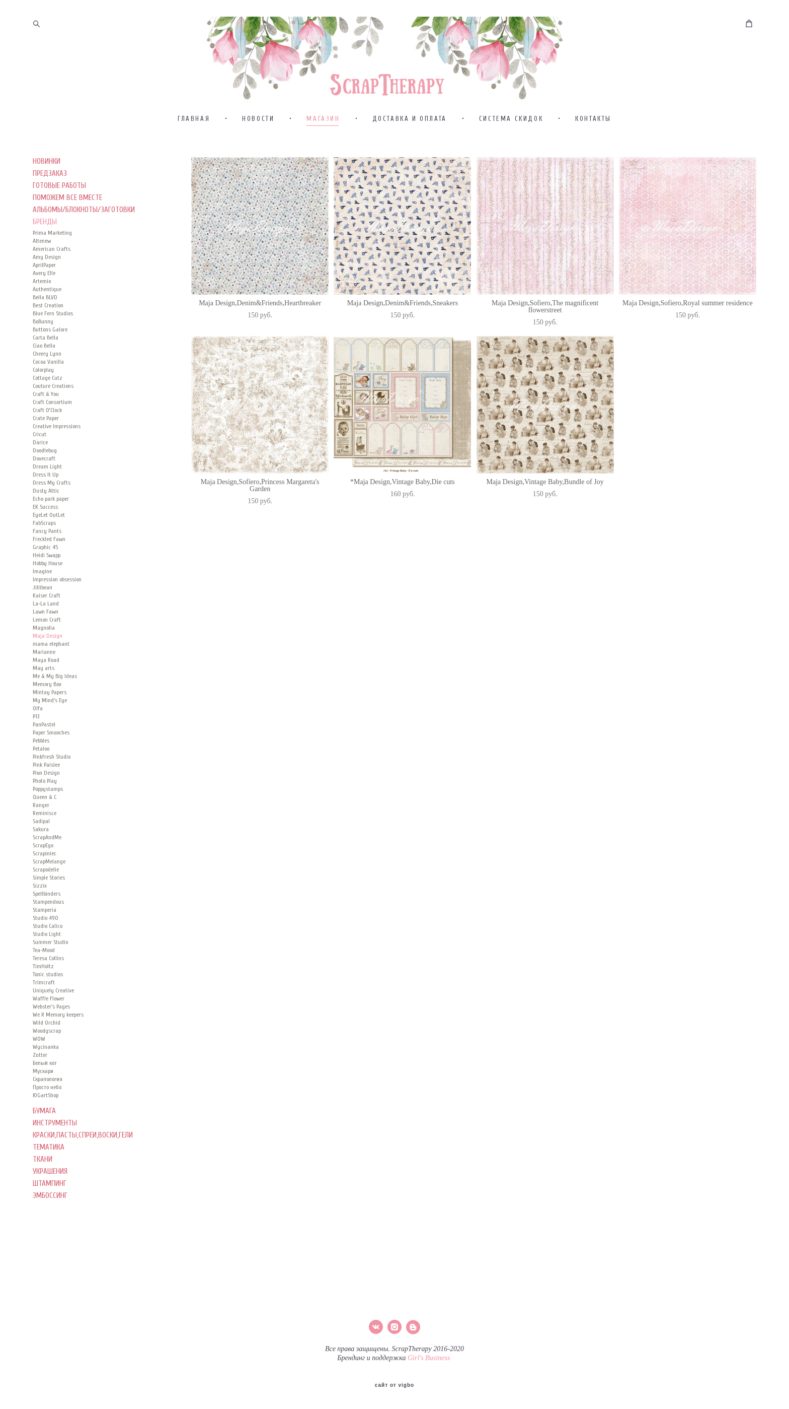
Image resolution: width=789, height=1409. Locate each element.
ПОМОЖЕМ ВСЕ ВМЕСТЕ (67, 197)
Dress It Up (45, 474)
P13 (36, 716)
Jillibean (42, 587)
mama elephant (51, 643)
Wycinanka (46, 1046)
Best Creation (48, 305)
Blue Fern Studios (53, 313)
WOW (39, 1038)
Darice (40, 442)
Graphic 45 (45, 547)
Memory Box (47, 684)
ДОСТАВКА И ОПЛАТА (409, 118)
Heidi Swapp (46, 555)
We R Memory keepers (58, 1014)
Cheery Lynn (47, 353)
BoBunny (43, 321)
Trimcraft (44, 982)
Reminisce (44, 813)
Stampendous (48, 901)
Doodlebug (45, 450)
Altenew (42, 240)
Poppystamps (48, 788)
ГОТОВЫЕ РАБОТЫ (59, 185)
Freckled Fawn (49, 539)
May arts (43, 668)
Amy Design (47, 256)
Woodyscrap (47, 1030)
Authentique (47, 289)
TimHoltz (43, 966)
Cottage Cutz (47, 377)
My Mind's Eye (50, 700)
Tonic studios (48, 974)
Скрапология (47, 1079)
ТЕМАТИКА (48, 1147)
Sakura (41, 829)
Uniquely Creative (53, 990)
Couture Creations (53, 385)
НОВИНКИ (46, 161)
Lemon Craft (47, 619)
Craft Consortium (52, 402)
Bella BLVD (45, 297)
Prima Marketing (52, 232)
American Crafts (51, 248)
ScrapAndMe (47, 837)
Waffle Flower (48, 998)
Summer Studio (50, 942)
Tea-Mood (44, 950)
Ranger (41, 805)
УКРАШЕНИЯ (50, 1171)
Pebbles (41, 740)
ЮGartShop (45, 1095)
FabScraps (44, 522)
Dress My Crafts (51, 482)
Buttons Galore (50, 329)
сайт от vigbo (394, 1385)
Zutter (40, 1054)
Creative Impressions (57, 426)
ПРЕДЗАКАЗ (50, 173)
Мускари (43, 1071)
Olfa (38, 708)
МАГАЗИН (323, 118)
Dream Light (47, 466)
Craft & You (46, 393)
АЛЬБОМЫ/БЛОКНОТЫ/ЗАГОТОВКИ (84, 210)
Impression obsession (57, 579)
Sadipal (41, 821)
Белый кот (45, 1062)
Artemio (42, 281)
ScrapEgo (43, 845)
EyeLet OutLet (49, 514)
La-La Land (46, 603)
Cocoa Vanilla (48, 361)
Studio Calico (47, 925)
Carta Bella (45, 337)
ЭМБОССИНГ (50, 1195)
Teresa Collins (48, 958)
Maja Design (47, 635)
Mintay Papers (49, 692)
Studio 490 (45, 917)
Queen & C (44, 796)
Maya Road (46, 659)
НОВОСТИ (258, 118)
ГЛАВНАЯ (194, 118)
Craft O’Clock (47, 410)
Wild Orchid (46, 1022)
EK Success (45, 506)
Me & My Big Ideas (55, 676)
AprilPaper (44, 265)
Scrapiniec (44, 853)
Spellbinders (46, 893)
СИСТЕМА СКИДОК (511, 118)
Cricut (39, 434)
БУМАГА (44, 1111)
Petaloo (41, 748)
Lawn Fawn (45, 611)
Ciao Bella (44, 345)
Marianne (44, 651)
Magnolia (44, 627)
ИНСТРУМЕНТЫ (55, 1123)
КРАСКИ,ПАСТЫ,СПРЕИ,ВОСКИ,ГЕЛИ (83, 1135)
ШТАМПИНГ (49, 1183)
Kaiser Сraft (46, 595)
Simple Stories (49, 877)
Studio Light (47, 933)
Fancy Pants (47, 530)
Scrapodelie (46, 869)
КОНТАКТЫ (593, 118)
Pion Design (46, 772)
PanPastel (44, 724)
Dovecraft (44, 458)
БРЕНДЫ (45, 222)
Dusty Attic (46, 490)
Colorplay (43, 369)
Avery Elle (44, 273)
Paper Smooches (51, 732)
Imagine (42, 571)
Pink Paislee (46, 764)
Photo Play (45, 780)
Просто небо (47, 1087)
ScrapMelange (49, 861)
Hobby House (47, 563)
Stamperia (44, 909)
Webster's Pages (51, 1006)
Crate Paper (46, 418)
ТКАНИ (42, 1159)
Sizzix (40, 885)
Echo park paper (51, 498)
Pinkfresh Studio (51, 756)
